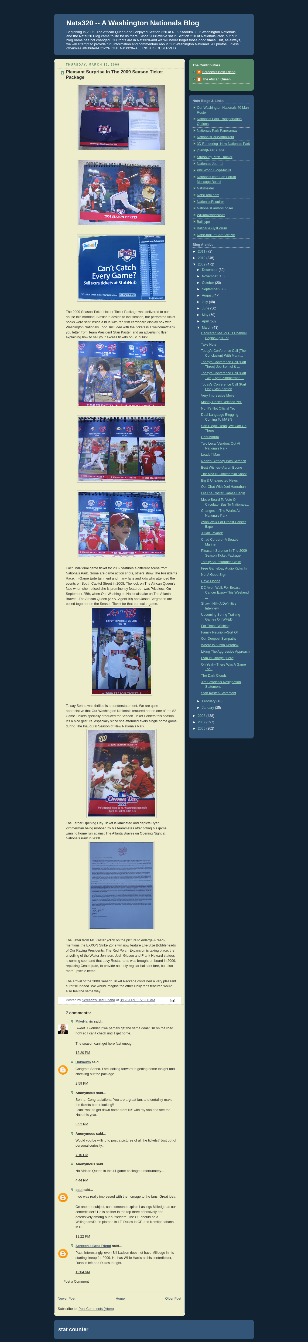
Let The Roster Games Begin (223, 493)
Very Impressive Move (218, 395)
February (209, 701)
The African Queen (216, 79)
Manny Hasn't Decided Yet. (221, 402)
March (207, 327)
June (206, 308)
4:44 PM (82, 1180)
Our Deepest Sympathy (219, 639)
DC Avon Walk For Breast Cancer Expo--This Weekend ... (225, 592)
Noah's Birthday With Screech (223, 461)
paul (79, 1190)
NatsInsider (205, 188)
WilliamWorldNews (211, 215)
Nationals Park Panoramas (217, 130)
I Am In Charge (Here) (217, 658)
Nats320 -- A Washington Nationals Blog (132, 23)
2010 (202, 258)
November (210, 276)
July (205, 302)
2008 (202, 716)
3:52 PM (82, 1124)
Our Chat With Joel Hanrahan (223, 487)
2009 (202, 264)
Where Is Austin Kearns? (220, 645)
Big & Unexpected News (219, 480)
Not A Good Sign (213, 575)
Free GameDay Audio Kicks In (224, 568)
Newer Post (66, 1298)
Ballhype (203, 222)
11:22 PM (83, 1236)
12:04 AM (83, 1272)
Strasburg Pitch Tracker (214, 157)
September (211, 289)
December (210, 270)
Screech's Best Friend (93, 1246)
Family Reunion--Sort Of (219, 632)
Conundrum (210, 437)
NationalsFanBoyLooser (215, 208)
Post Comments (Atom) (96, 1309)
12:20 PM (83, 1053)
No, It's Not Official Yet (218, 408)
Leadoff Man (210, 455)
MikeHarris (84, 1021)
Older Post (173, 1298)
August (208, 295)
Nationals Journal (210, 164)
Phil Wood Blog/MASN (214, 170)
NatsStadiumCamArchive (216, 235)
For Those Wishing (215, 626)
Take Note (209, 344)
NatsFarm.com (208, 195)
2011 (202, 251)
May (205, 315)
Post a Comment (76, 1281)
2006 (202, 728)
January (208, 708)
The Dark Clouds (214, 675)
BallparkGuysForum (212, 228)
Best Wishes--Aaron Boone (221, 467)
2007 (202, 722)
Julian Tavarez (212, 533)
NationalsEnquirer (210, 202)
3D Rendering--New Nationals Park (223, 144)
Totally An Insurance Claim (221, 562)
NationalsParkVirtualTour (215, 137)
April (206, 321)
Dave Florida (210, 581)
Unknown (83, 1062)
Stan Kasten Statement (218, 693)
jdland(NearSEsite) (211, 150)
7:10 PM (82, 1155)
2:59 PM (82, 1083)
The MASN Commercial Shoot (224, 474)
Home (120, 1298)
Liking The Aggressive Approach (225, 651)
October (208, 283)
